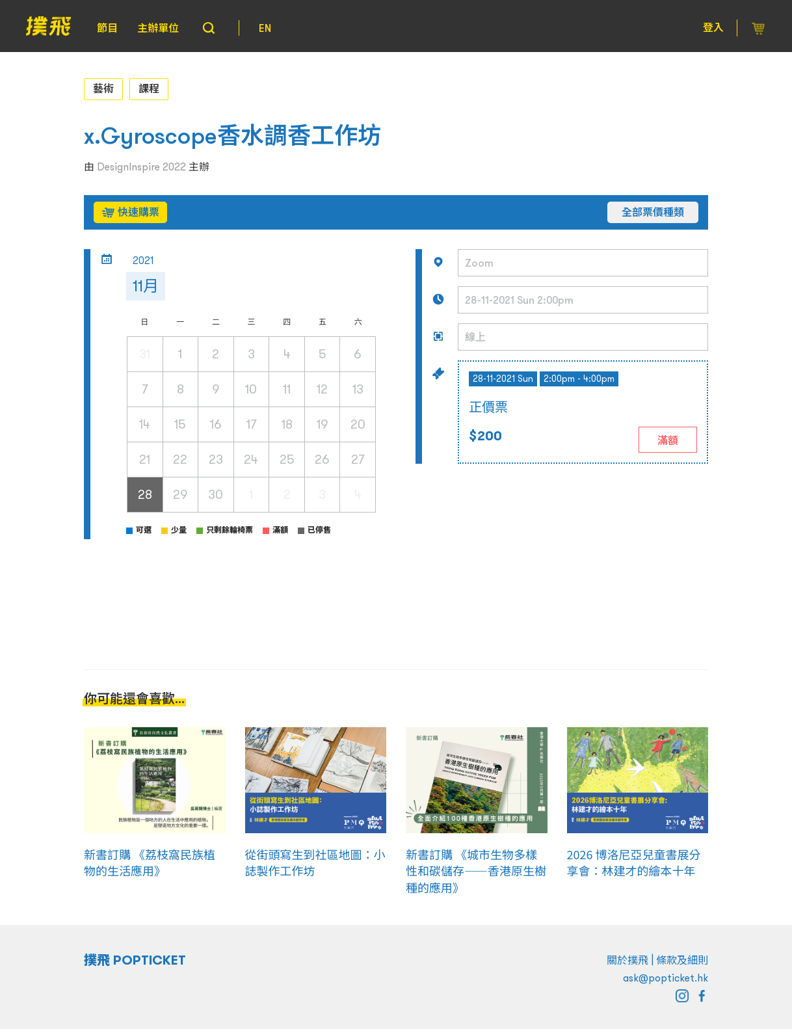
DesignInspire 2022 (141, 166)
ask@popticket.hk (665, 977)
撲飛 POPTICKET (135, 960)
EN (265, 27)
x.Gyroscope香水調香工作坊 (232, 135)
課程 (149, 88)
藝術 (103, 88)
